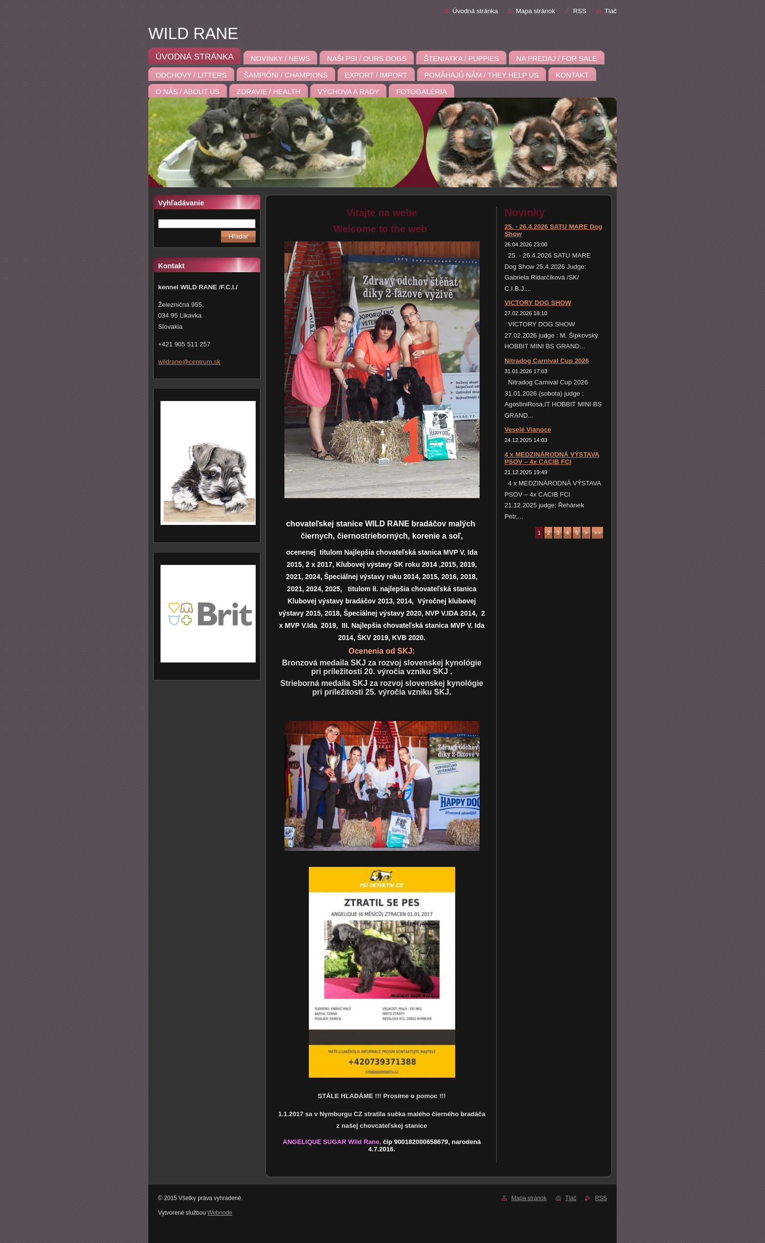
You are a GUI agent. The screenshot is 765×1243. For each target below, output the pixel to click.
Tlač (610, 11)
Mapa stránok (535, 11)
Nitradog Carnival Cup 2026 (546, 360)
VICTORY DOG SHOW (537, 302)
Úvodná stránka (475, 11)
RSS (579, 11)
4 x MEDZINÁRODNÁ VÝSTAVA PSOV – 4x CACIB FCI (552, 458)
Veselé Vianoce (527, 429)
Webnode (219, 1212)
